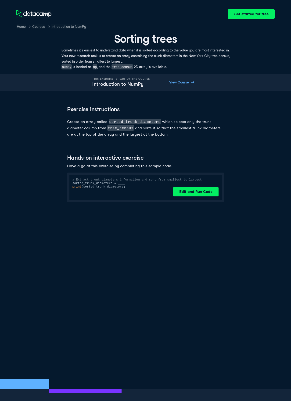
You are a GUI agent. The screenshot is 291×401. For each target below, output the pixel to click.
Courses (38, 27)
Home (21, 27)
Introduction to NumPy (68, 27)
